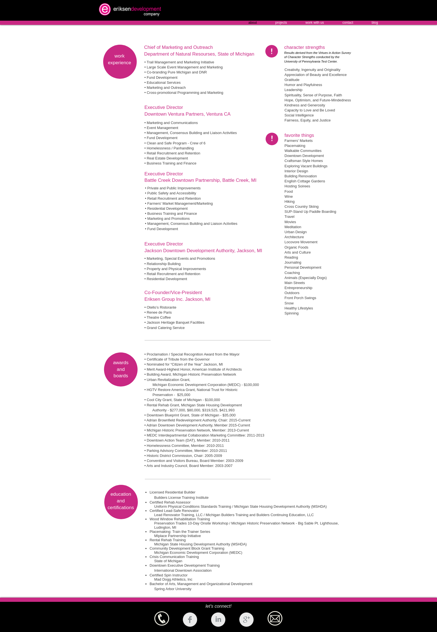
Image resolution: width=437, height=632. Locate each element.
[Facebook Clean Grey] (190, 619)
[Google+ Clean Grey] (246, 619)
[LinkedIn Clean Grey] (218, 619)
